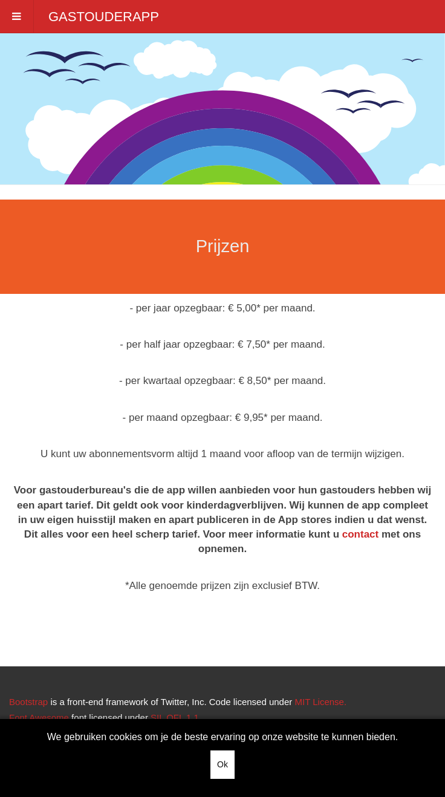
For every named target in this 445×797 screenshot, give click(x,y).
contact (360, 534)
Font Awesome (39, 717)
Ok (222, 764)
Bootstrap (28, 702)
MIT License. (320, 702)
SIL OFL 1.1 (175, 717)
